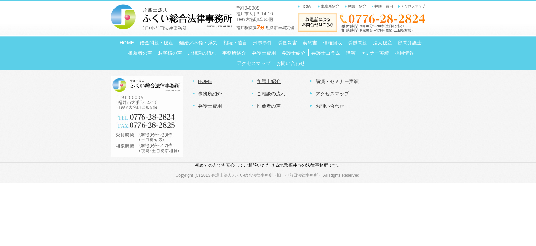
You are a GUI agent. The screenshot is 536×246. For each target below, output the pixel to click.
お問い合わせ (330, 106)
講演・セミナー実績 (337, 81)
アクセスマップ (332, 93)
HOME (205, 81)
